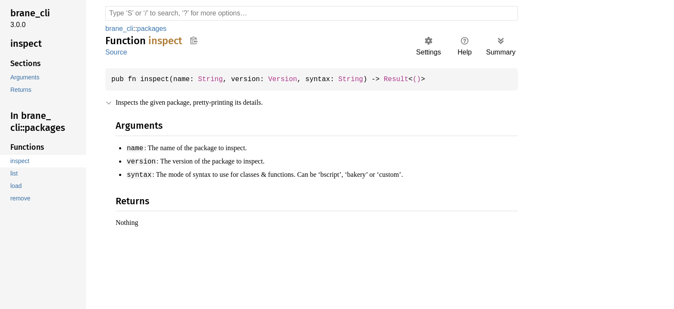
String (214, 79)
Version (290, 79)
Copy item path (194, 40)
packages (153, 28)
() (429, 79)
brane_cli (120, 28)
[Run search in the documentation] (311, 13)
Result (408, 79)
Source (116, 52)
